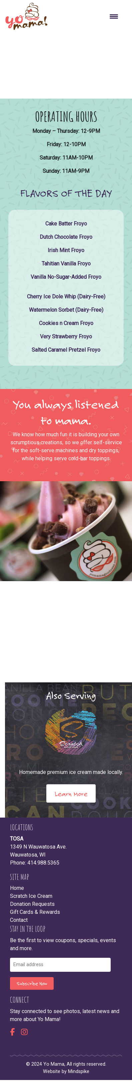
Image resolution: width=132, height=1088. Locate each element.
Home (17, 888)
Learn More (71, 793)
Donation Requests (32, 904)
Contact (19, 920)
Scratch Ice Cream (31, 896)
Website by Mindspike (66, 1071)
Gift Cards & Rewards (35, 912)
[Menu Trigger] (114, 16)
